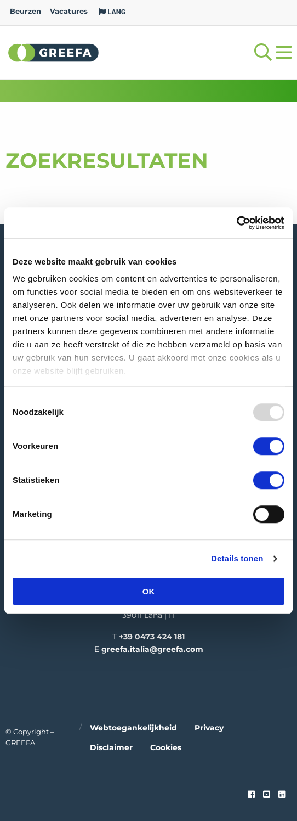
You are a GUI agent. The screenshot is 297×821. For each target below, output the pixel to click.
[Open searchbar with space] (263, 52)
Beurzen (25, 11)
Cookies (165, 747)
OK (148, 591)
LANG (112, 12)
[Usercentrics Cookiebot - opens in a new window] (236, 223)
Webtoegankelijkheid (133, 728)
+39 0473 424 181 (152, 637)
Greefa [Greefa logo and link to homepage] (53, 52)
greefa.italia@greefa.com (152, 649)
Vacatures (69, 11)
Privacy (209, 728)
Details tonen (237, 558)
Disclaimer (111, 747)
